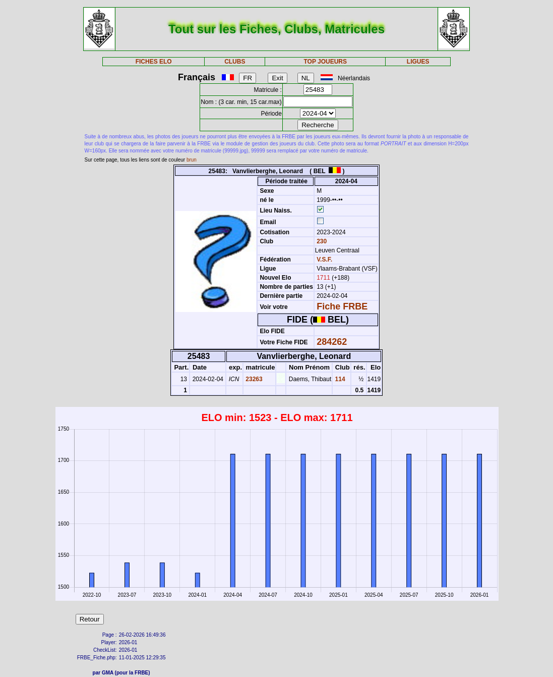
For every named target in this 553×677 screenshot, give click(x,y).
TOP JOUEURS (325, 61)
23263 (253, 379)
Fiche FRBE (342, 306)
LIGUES (418, 61)
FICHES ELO (154, 61)
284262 (332, 342)
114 (339, 379)
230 (321, 241)
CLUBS (234, 61)
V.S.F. (324, 259)
